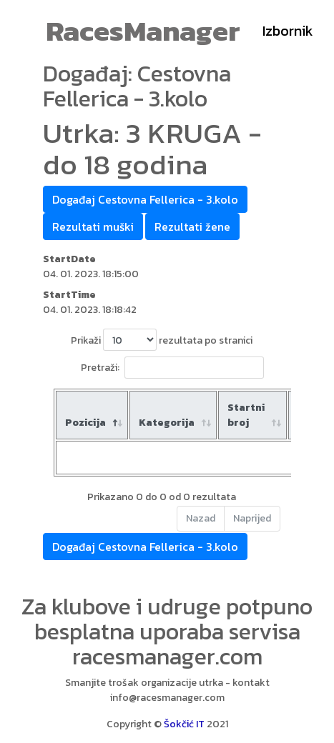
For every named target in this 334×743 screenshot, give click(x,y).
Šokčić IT (184, 724)
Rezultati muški (93, 226)
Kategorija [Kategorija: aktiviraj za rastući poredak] (167, 422)
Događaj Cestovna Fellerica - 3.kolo (145, 199)
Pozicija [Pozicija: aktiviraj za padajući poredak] (85, 422)
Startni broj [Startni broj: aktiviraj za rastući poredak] (246, 415)
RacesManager (143, 30)
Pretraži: (172, 367)
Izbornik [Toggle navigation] (287, 30)
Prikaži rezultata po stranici (161, 340)
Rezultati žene (192, 226)
